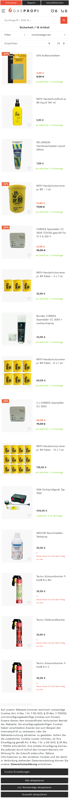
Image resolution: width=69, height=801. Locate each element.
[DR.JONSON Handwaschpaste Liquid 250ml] (34, 155)
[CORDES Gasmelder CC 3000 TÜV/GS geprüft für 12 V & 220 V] (34, 242)
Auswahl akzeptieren (34, 794)
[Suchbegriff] (31, 20)
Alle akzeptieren (34, 780)
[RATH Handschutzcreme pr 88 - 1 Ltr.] (34, 198)
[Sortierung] (27, 43)
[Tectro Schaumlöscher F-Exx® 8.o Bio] (34, 589)
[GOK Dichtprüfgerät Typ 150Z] (34, 502)
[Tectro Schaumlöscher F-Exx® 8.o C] (34, 676)
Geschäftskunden (55, 3)
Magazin (31, 3)
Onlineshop (11, 3)
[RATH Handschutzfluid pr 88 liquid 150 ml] (34, 111)
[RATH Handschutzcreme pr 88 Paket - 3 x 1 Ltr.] (34, 285)
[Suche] (63, 20)
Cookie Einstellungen (17, 771)
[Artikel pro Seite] (60, 43)
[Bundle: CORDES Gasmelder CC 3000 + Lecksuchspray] (34, 329)
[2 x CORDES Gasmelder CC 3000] (34, 415)
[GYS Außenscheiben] (34, 68)
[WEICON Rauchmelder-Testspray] (34, 546)
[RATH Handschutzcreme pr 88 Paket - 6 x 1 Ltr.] (34, 372)
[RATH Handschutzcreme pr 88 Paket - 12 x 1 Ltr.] (34, 459)
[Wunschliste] (54, 11)
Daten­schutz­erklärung (24, 764)
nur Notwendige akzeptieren (34, 787)
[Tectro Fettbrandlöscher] (34, 632)
